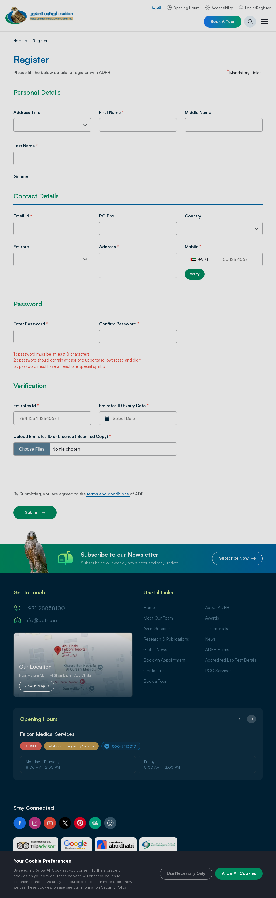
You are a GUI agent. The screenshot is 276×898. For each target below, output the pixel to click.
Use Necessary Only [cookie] (186, 873)
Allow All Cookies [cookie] (239, 873)
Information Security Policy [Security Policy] (103, 887)
